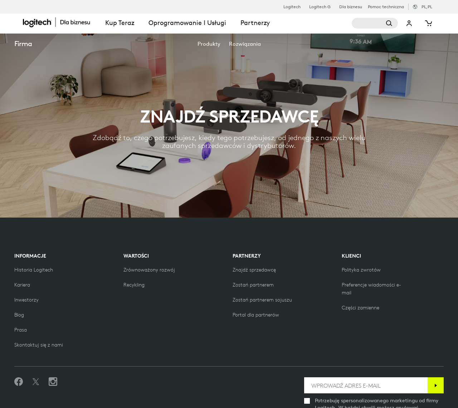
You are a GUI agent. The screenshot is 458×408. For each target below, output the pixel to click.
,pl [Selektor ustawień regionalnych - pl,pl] (427, 6)
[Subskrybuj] (436, 385)
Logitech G (320, 7)
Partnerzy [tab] (255, 23)
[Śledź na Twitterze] (35, 382)
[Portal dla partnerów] (256, 315)
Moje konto (409, 23)
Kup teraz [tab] (119, 23)
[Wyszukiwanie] (375, 23)
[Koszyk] (428, 23)
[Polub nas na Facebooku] (18, 382)
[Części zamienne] (360, 307)
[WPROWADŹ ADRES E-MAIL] (366, 385)
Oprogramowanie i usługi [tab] (187, 23)
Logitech (292, 7)
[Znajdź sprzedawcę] (254, 270)
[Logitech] (60, 22)
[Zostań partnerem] (253, 285)
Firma (23, 43)
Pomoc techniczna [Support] (386, 6)
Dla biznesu (350, 7)
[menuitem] (209, 43)
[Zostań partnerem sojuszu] (262, 300)
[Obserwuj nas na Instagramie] (53, 382)
